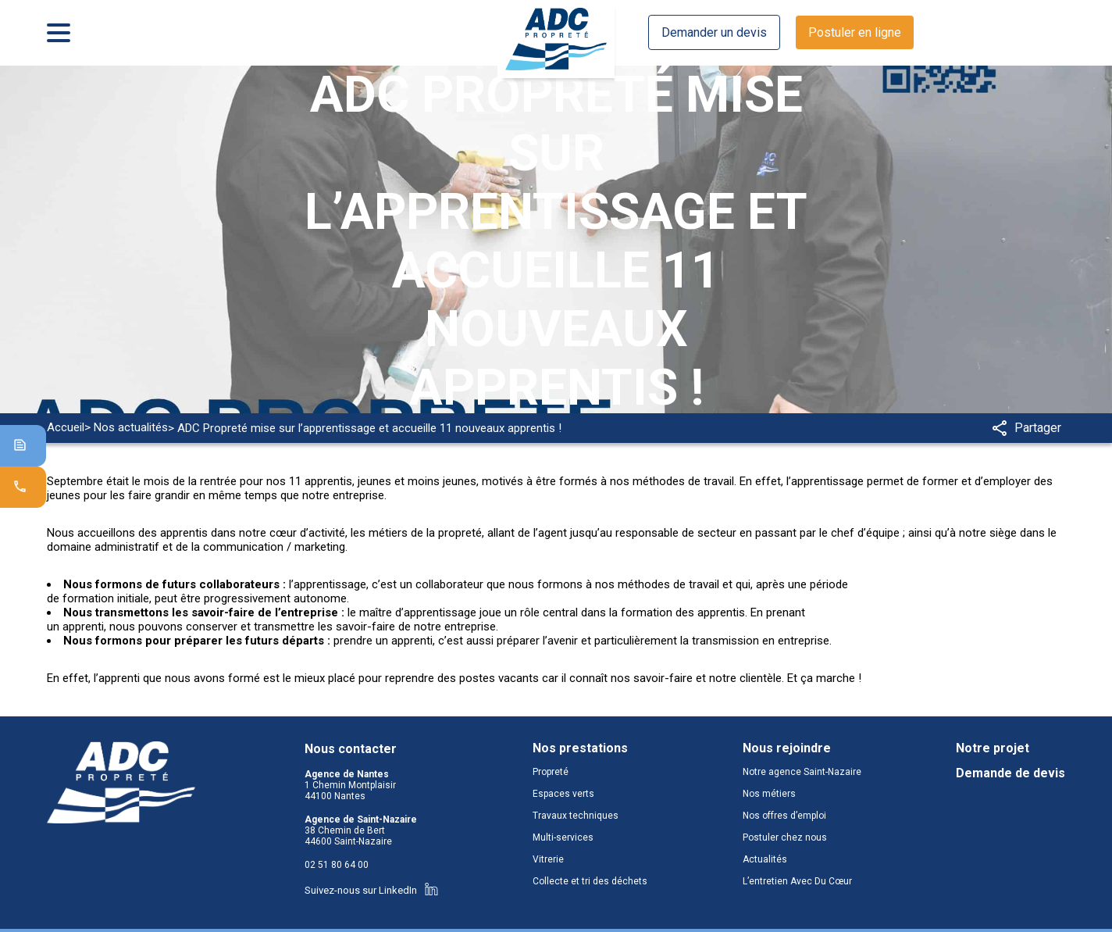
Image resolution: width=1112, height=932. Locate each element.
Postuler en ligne (854, 32)
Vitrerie (548, 859)
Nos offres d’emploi (784, 815)
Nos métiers (769, 793)
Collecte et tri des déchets (590, 881)
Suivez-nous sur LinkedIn (371, 890)
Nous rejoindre (787, 748)
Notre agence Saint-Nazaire (802, 771)
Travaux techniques (575, 815)
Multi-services (563, 837)
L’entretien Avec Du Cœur (797, 881)
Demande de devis (1010, 773)
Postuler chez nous (785, 837)
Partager (1027, 428)
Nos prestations (580, 748)
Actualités (765, 859)
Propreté (550, 771)
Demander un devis (714, 32)
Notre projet (992, 748)
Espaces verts (563, 793)
